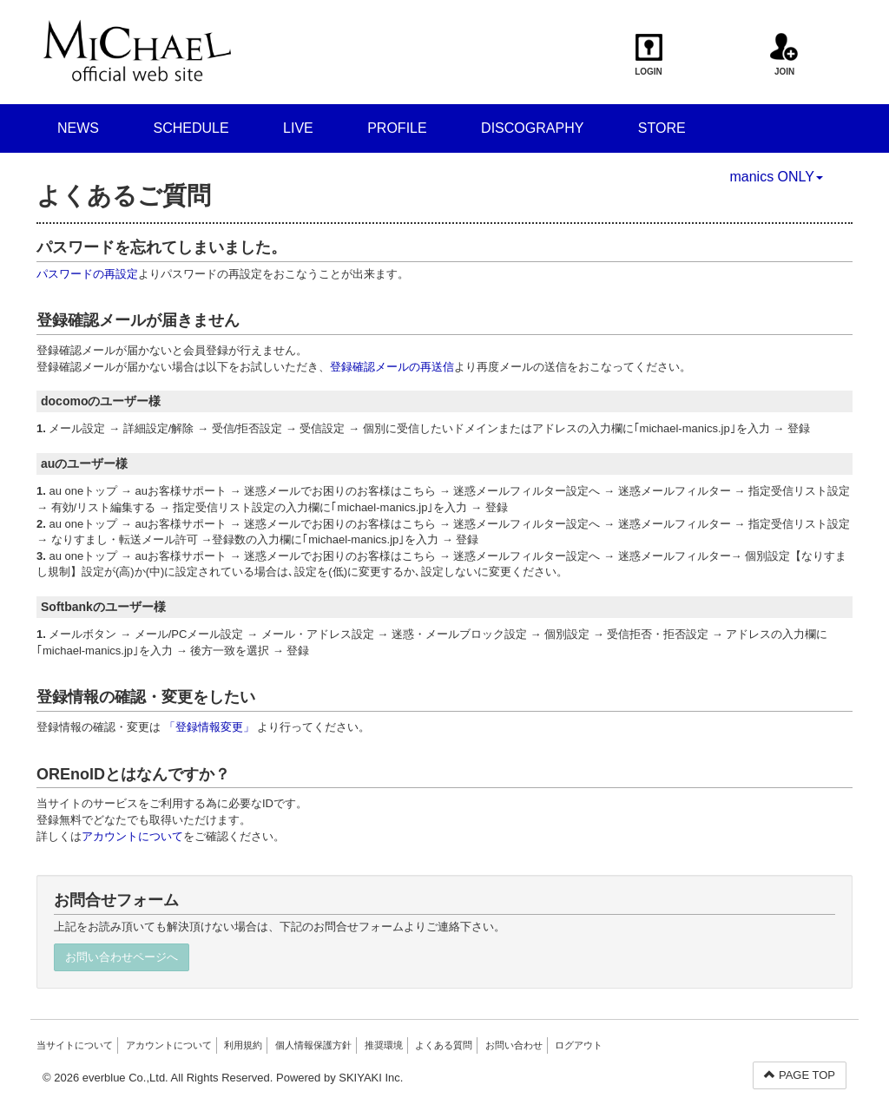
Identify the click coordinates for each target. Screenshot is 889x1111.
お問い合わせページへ (121, 956)
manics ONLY (776, 176)
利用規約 (243, 1045)
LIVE (298, 128)
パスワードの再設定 (87, 273)
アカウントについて (132, 836)
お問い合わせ (514, 1045)
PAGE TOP (799, 1074)
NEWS (78, 128)
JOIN (784, 54)
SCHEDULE (190, 128)
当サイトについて (74, 1045)
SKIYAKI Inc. (371, 1077)
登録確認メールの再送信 (392, 366)
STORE (662, 128)
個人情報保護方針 (313, 1045)
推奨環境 (384, 1045)
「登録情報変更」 (209, 726)
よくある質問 (443, 1045)
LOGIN (649, 54)
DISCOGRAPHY (532, 128)
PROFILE (396, 128)
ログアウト (579, 1045)
